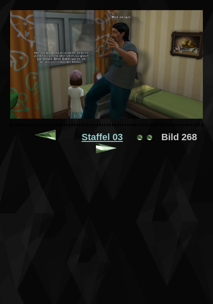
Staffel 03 (102, 137)
